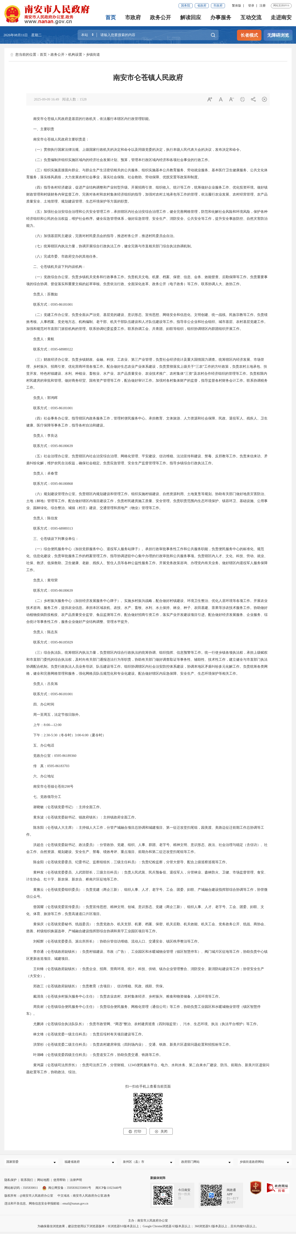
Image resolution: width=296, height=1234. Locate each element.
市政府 (218, 5)
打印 (135, 1131)
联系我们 (27, 1182)
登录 (251, 5)
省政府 (201, 5)
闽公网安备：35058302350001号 (66, 1190)
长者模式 (249, 35)
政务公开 (160, 17)
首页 (110, 17)
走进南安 (281, 17)
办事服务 (220, 17)
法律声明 (76, 1182)
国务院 (185, 5)
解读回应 (190, 17)
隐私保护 (10, 1182)
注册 (262, 5)
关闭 (161, 1131)
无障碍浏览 (278, 35)
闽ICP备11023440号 (109, 1190)
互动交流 (250, 17)
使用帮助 (59, 1182)
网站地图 (43, 1182)
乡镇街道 (93, 54)
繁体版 (236, 5)
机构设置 (75, 54)
